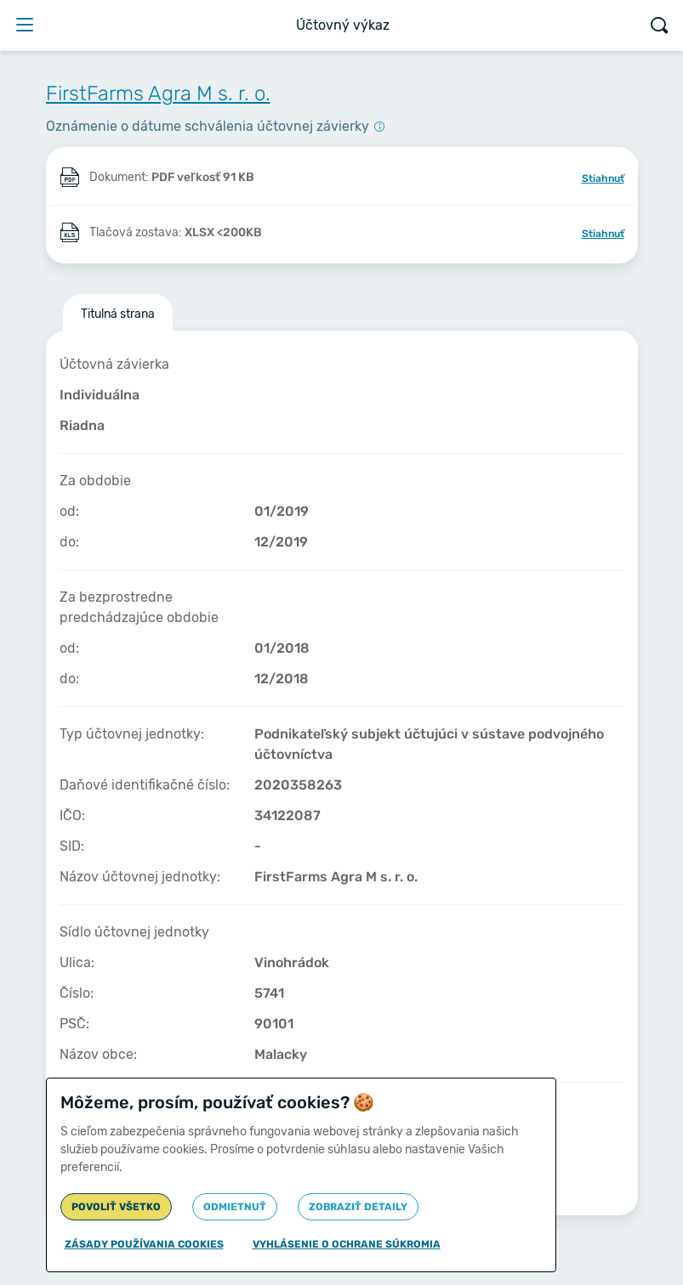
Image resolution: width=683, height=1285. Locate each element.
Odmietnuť (234, 1207)
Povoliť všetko (116, 1207)
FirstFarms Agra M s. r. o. (158, 93)
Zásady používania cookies (144, 1244)
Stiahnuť (603, 178)
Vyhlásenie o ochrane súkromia (347, 1244)
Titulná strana (118, 314)
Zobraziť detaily (358, 1207)
